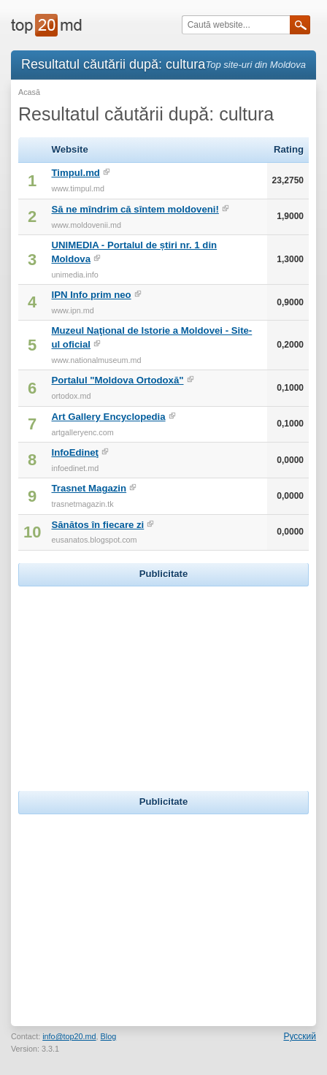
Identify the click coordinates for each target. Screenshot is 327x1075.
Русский (299, 1036)
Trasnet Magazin (88, 488)
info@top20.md (69, 1036)
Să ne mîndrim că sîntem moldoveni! (134, 209)
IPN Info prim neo (91, 294)
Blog (109, 1036)
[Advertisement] (163, 681)
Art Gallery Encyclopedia (108, 416)
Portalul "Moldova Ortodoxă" (117, 380)
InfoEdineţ (74, 452)
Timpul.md (75, 172)
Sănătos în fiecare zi (97, 524)
